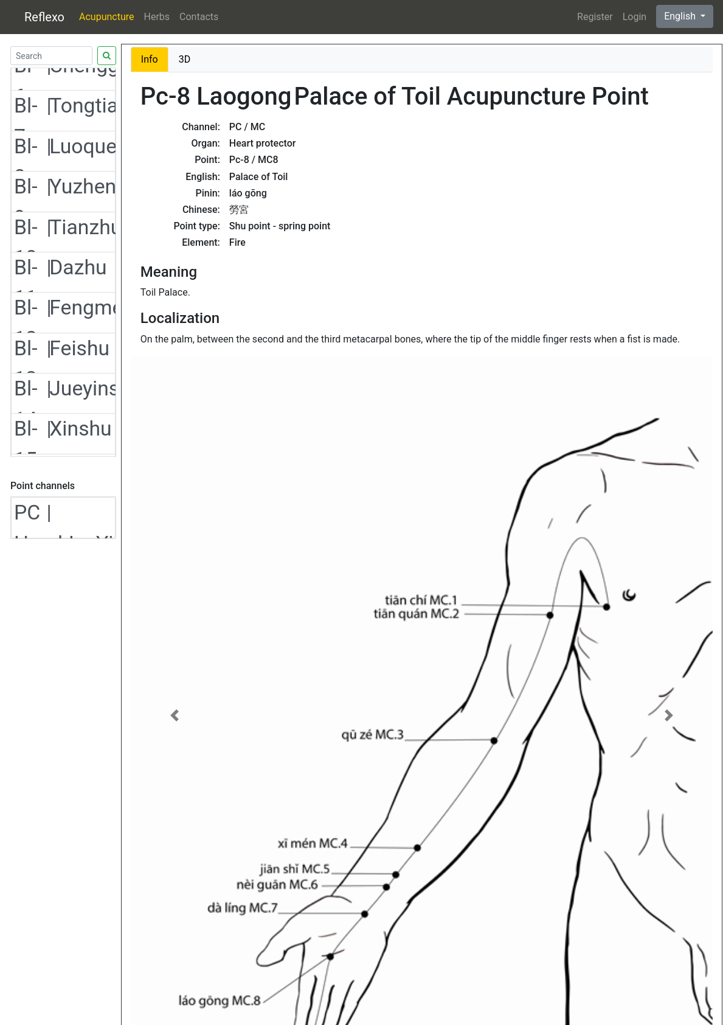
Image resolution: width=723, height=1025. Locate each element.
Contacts (198, 17)
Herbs (157, 17)
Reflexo (44, 17)
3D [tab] (185, 59)
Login (634, 17)
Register (595, 17)
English (681, 16)
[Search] (51, 55)
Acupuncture (106, 17)
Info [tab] (149, 59)
